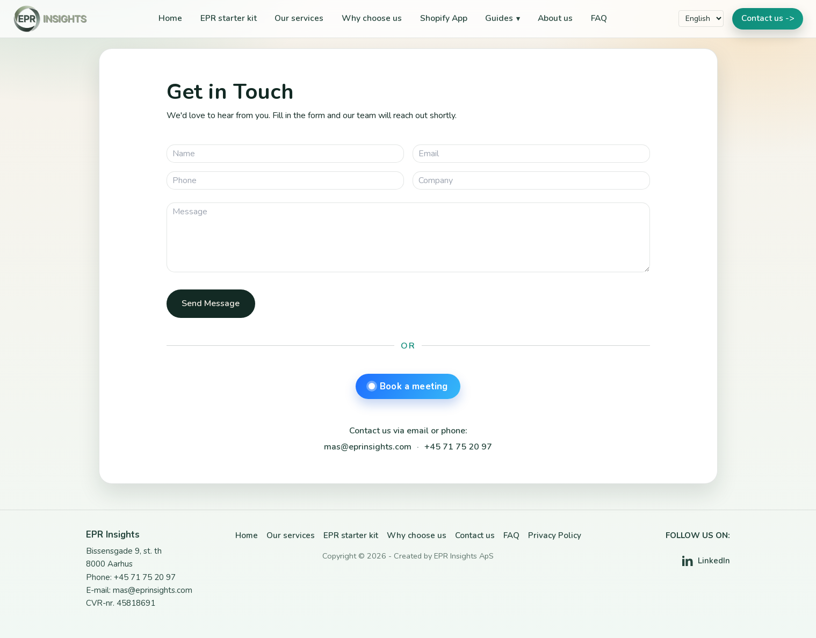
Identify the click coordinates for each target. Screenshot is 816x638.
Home (170, 18)
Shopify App (443, 18)
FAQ (599, 18)
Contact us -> (767, 18)
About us (555, 18)
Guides (499, 18)
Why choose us (372, 18)
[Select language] (701, 18)
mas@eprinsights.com (367, 447)
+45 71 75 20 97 (458, 447)
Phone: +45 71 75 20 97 (131, 577)
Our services (299, 18)
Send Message (211, 303)
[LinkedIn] (706, 561)
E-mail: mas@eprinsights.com (139, 590)
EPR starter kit (228, 18)
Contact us (475, 535)
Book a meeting (408, 386)
